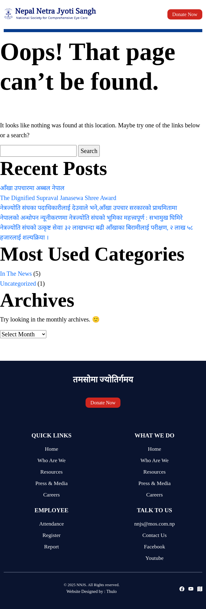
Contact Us (154, 535)
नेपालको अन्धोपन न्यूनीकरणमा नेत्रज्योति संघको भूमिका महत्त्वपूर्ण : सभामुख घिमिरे (91, 217)
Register (51, 535)
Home (51, 449)
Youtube (154, 558)
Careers (51, 495)
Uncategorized (18, 283)
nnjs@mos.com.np (154, 524)
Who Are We (51, 460)
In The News (16, 273)
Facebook (154, 546)
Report (51, 546)
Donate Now (184, 14)
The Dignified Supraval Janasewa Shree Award (58, 197)
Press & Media (51, 483)
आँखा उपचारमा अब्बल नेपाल (32, 188)
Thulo (111, 591)
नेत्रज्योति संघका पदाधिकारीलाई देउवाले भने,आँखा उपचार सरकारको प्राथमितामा (88, 207)
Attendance (51, 524)
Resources (51, 472)
